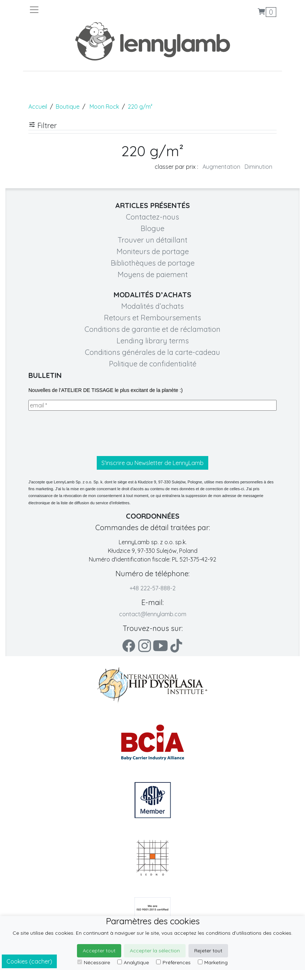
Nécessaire (93, 962)
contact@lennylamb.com (152, 614)
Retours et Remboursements (152, 317)
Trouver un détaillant (152, 239)
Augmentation (221, 166)
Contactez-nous (152, 216)
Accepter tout (99, 950)
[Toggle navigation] (90, 10)
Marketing (213, 962)
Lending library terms (153, 340)
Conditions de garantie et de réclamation (152, 329)
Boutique (67, 106)
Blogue (152, 228)
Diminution (258, 166)
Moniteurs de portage (153, 251)
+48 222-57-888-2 (152, 588)
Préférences (173, 962)
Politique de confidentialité (152, 363)
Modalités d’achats (152, 306)
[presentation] (83, 433)
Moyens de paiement (153, 274)
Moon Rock (104, 106)
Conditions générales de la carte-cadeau (152, 352)
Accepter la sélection (155, 950)
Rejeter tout (208, 950)
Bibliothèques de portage (153, 262)
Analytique (133, 962)
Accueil (37, 106)
